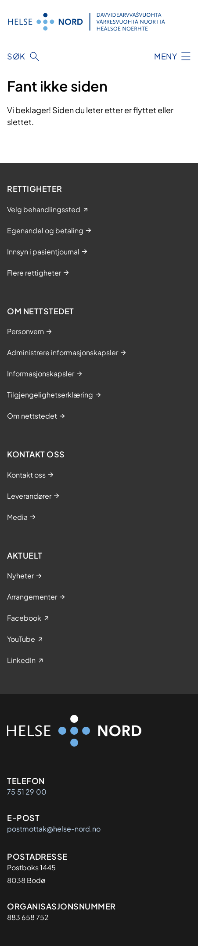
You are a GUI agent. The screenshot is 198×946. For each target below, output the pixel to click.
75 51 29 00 (27, 791)
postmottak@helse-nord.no (54, 828)
